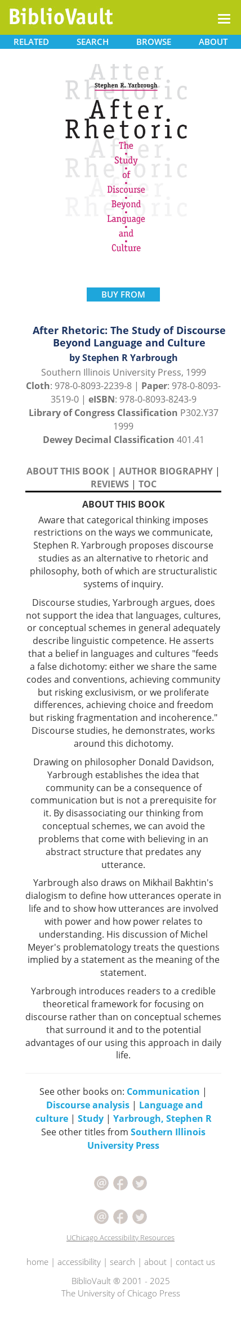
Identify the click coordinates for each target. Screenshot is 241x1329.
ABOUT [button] (213, 41)
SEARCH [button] (93, 41)
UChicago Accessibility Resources (120, 1237)
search (122, 1261)
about (155, 1261)
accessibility (79, 1261)
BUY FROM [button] (123, 294)
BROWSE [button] (153, 41)
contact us (195, 1261)
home (37, 1261)
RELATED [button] (31, 41)
